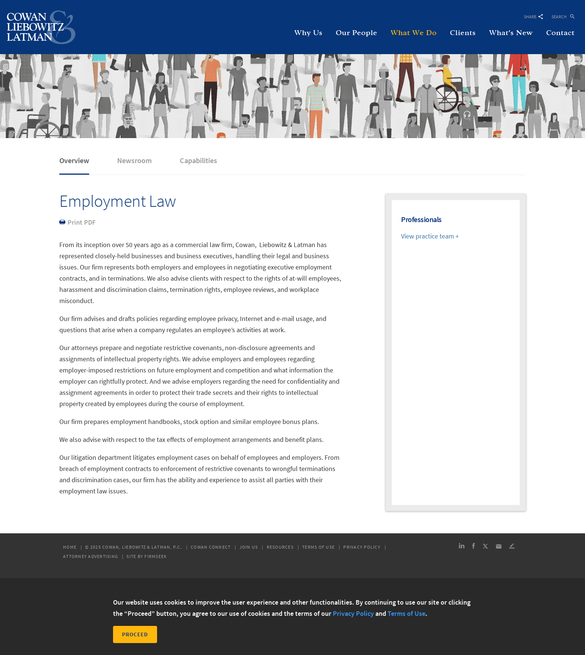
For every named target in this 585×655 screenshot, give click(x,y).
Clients (463, 33)
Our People (356, 33)
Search (559, 16)
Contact (560, 33)
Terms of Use (318, 547)
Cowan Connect (211, 547)
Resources (280, 547)
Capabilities (198, 160)
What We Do (414, 33)
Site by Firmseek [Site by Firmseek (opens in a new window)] (146, 556)
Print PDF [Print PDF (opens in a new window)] (82, 222)
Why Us (308, 33)
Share (533, 16)
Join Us (249, 547)
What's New (511, 33)
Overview (74, 160)
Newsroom (134, 160)
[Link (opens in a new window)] (461, 547)
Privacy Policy (362, 547)
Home (69, 547)
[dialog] (292, 616)
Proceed (135, 634)
